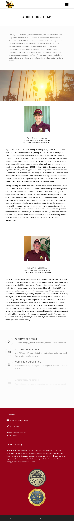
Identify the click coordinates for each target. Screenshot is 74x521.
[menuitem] (65, 4)
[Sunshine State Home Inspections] (31, 4)
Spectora (43, 518)
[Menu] (65, 4)
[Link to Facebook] (66, 517)
